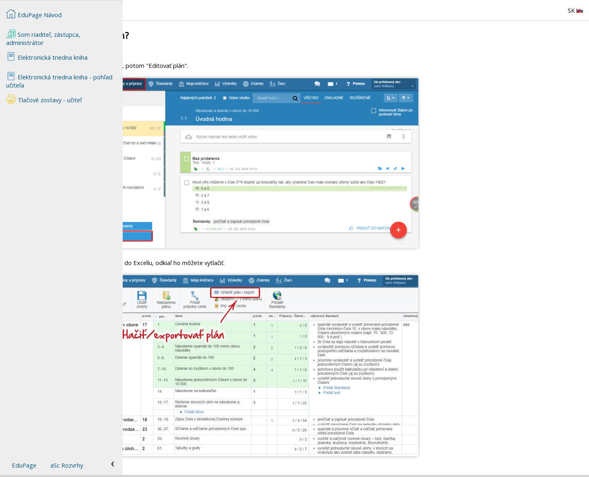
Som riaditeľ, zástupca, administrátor (43, 38)
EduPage (24, 465)
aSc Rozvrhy (66, 465)
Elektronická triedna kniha (47, 56)
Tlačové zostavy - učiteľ (44, 99)
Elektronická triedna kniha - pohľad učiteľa (59, 80)
